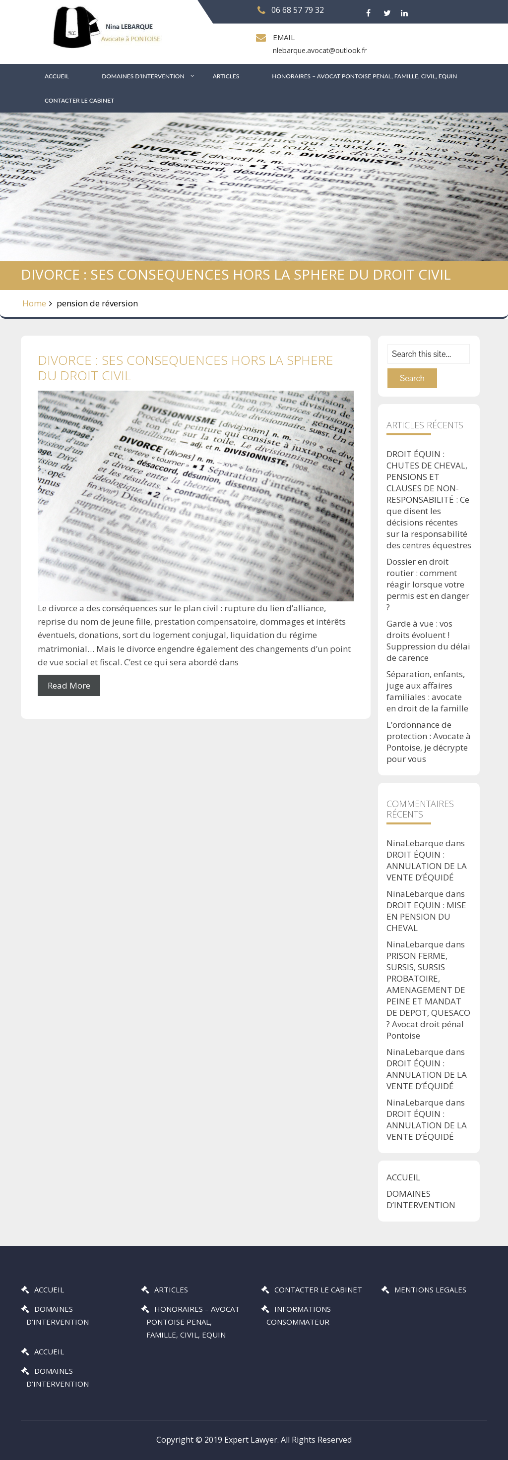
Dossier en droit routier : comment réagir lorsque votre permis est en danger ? (427, 584)
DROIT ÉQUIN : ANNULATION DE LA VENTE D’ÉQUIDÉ (426, 866)
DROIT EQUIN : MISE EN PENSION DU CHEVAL (426, 916)
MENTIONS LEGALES (430, 1289)
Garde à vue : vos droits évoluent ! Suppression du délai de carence (428, 640)
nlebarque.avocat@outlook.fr (319, 50)
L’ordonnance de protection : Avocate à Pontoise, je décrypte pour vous (428, 741)
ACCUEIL (57, 76)
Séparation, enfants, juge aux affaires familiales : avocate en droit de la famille (427, 691)
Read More (69, 685)
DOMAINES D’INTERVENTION (143, 76)
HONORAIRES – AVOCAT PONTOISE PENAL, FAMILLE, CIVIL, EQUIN (364, 76)
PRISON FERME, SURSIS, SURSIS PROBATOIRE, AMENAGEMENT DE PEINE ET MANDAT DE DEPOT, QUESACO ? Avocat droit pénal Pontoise (428, 995)
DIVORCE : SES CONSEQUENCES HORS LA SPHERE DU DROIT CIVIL (185, 367)
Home (34, 303)
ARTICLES (226, 76)
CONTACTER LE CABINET (79, 100)
